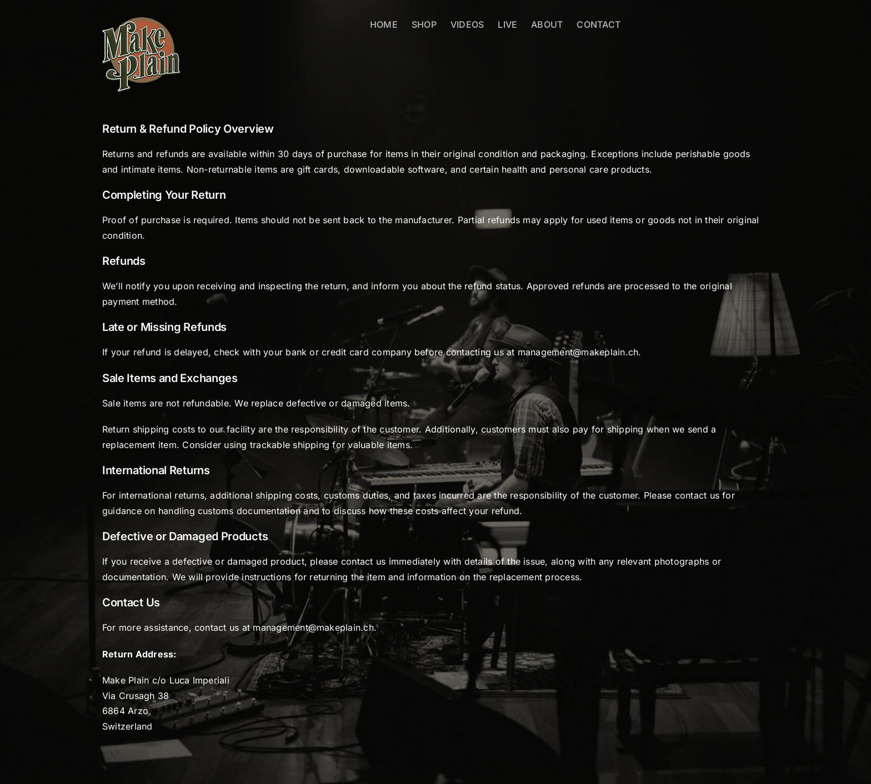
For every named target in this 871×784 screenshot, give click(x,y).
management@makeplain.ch (578, 352)
